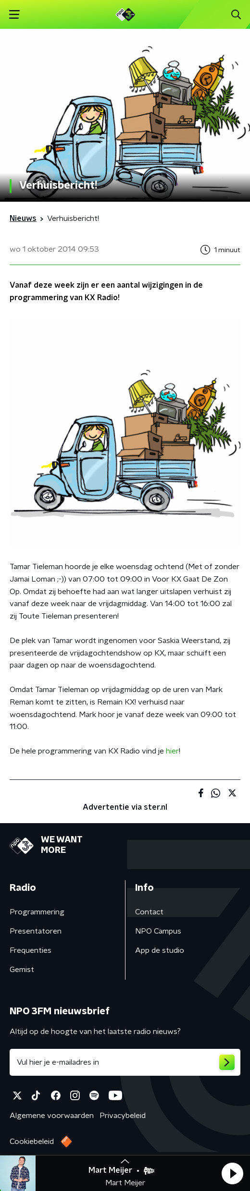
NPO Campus (158, 931)
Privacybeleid (123, 1115)
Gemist (22, 969)
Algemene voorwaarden (52, 1115)
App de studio (159, 950)
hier (172, 751)
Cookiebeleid (32, 1141)
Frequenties (30, 950)
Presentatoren (36, 931)
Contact (149, 912)
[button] (232, 1173)
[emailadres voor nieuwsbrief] (125, 1062)
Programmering (37, 912)
